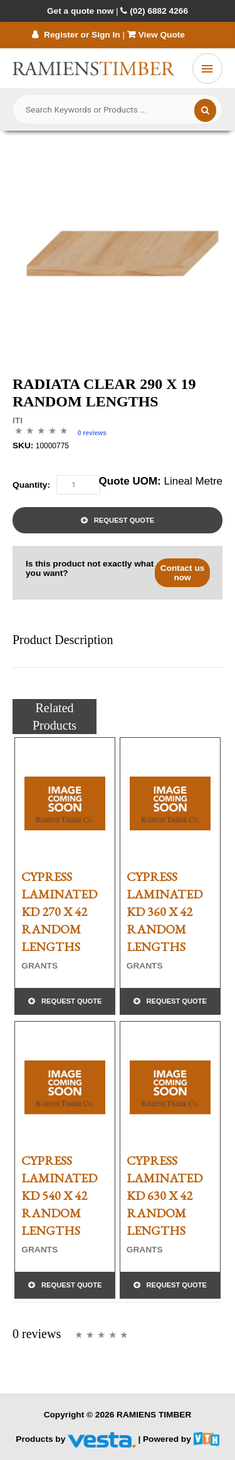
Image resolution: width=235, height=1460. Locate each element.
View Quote (157, 34)
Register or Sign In (76, 34)
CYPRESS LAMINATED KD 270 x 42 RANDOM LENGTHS (59, 911)
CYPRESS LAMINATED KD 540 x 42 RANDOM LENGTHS (59, 1195)
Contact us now (182, 572)
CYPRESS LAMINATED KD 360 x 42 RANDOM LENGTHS (164, 911)
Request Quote (124, 520)
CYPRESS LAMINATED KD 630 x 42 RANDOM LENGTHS (164, 1195)
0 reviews (92, 433)
